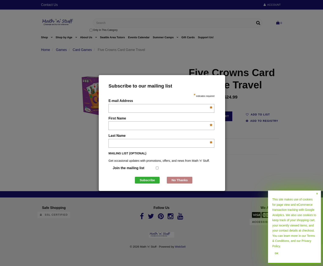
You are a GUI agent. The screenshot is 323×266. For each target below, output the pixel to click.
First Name (160, 119)
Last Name (160, 136)
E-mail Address (160, 101)
